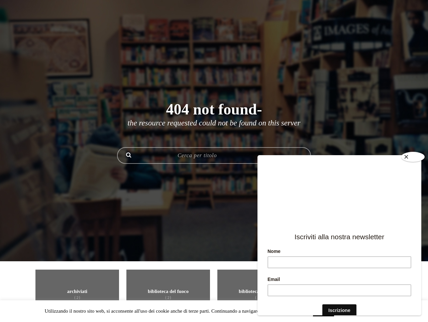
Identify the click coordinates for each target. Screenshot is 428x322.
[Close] (413, 157)
